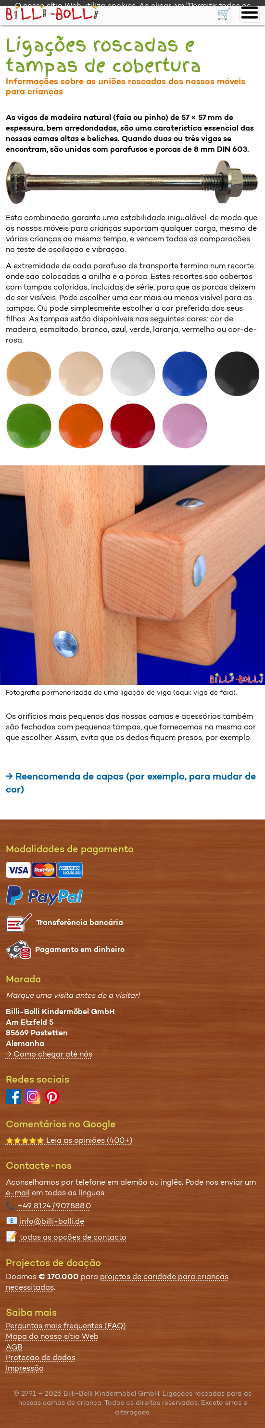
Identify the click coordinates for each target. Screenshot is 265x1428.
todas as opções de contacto (73, 1237)
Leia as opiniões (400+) (69, 1140)
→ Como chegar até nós (49, 1053)
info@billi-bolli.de (52, 1221)
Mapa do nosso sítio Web (52, 1336)
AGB (14, 1346)
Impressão (25, 1368)
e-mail (18, 1192)
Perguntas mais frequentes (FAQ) (66, 1325)
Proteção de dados (41, 1357)
